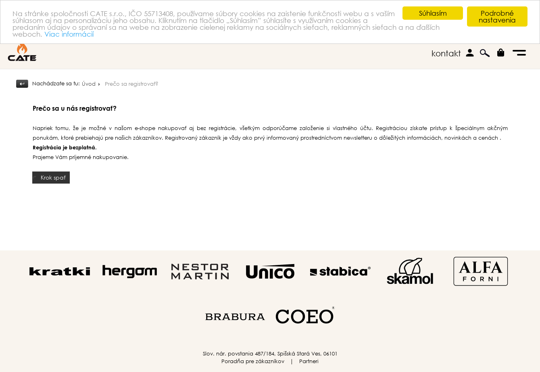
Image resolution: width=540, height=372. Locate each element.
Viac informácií (69, 33)
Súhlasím (433, 13)
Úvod (89, 84)
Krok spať (53, 177)
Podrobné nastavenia (497, 16)
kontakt (446, 53)
